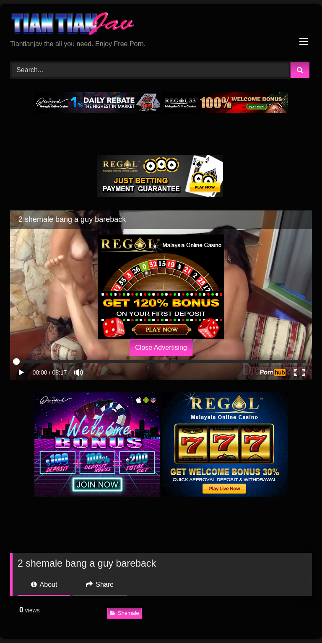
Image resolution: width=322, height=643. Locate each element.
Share (100, 584)
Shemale (124, 613)
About (44, 584)
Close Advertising (161, 347)
